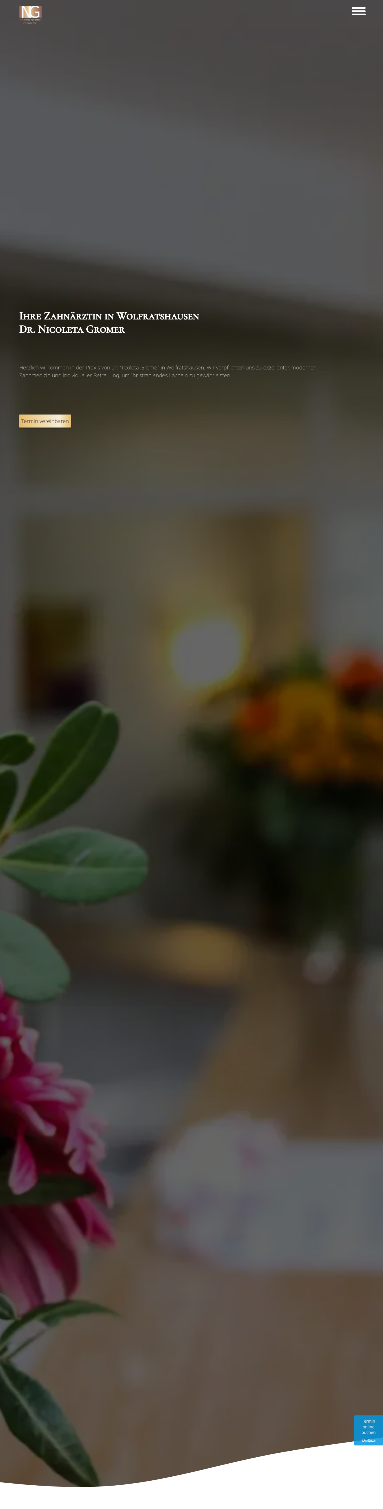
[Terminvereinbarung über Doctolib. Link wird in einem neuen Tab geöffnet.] (368, 1430)
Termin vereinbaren (45, 440)
